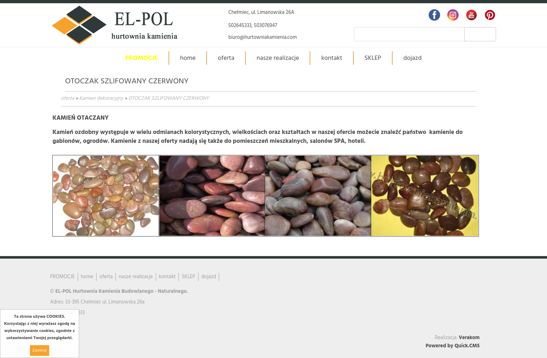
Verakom (469, 338)
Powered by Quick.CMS (452, 346)
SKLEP (373, 58)
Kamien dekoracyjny (101, 98)
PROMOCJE (141, 58)
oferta (67, 98)
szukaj (480, 34)
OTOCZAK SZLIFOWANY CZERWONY (168, 98)
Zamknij (39, 350)
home (188, 58)
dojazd (412, 58)
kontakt (331, 58)
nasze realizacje (278, 58)
